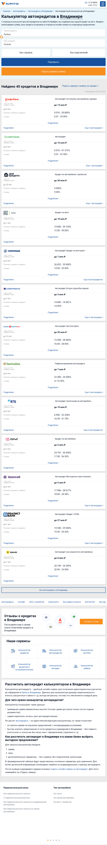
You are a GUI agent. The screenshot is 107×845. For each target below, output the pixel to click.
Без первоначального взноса (16, 793)
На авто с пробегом (62, 802)
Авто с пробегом (36, 602)
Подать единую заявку (53, 71)
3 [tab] (53, 840)
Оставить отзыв (91, 621)
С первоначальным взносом (16, 797)
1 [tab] (48, 840)
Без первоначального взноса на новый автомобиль (21, 810)
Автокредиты (7, 602)
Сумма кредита (10, 30)
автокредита (22, 720)
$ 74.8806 (92, 2)
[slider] (1, 37)
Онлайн (21, 602)
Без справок (26, 52)
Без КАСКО (90, 602)
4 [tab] (56, 840)
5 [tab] (59, 840)
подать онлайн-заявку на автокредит (69, 769)
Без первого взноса (72, 602)
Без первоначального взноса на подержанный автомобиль (24, 803)
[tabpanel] (27, 800)
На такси (58, 793)
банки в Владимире (31, 692)
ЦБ (86, 2)
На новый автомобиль (64, 797)
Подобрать (53, 62)
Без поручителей (78, 52)
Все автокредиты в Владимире (53, 590)
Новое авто (53, 602)
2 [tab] (50, 840)
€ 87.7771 (92, 5)
